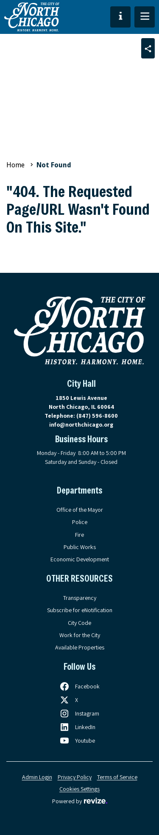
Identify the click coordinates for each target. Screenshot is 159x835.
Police (79, 522)
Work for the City (79, 635)
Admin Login (37, 777)
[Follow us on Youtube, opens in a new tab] (77, 740)
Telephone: (81, 415)
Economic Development (79, 559)
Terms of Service (117, 777)
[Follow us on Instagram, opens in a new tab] (79, 713)
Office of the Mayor (79, 509)
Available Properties (79, 647)
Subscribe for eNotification (79, 610)
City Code (79, 623)
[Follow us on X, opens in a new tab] (68, 700)
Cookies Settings (79, 789)
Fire (79, 534)
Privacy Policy (75, 777)
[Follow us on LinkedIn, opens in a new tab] (77, 727)
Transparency (79, 598)
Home (15, 165)
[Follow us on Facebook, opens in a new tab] (79, 686)
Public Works (80, 547)
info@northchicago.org (81, 424)
